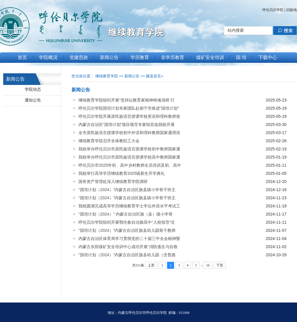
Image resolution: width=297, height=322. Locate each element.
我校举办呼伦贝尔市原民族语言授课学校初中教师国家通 (129, 149)
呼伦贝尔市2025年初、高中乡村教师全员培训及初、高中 (129, 165)
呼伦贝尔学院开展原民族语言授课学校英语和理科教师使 (129, 116)
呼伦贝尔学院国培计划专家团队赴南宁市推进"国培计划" (128, 108)
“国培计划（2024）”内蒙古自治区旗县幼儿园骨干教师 (127, 230)
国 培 (241, 57)
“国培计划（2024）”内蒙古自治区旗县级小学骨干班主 (127, 189)
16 (208, 265)
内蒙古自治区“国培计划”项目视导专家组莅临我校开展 (126, 124)
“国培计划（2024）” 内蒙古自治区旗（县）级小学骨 (125, 214)
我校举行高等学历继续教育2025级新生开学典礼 (121, 173)
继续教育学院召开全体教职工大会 (108, 140)
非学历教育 (172, 57)
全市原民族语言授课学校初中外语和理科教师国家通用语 (129, 132)
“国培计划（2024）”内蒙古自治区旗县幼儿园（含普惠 (127, 254)
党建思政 (78, 57)
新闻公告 (109, 57)
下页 (219, 265)
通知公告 (33, 100)
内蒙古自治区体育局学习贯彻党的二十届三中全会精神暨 (129, 238)
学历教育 (139, 57)
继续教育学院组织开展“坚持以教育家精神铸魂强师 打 (126, 100)
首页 (22, 57)
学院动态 (33, 89)
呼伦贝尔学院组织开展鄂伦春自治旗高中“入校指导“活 (126, 222)
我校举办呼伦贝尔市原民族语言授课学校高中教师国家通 (129, 157)
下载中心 (267, 57)
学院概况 (48, 57)
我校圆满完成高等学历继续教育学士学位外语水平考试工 (129, 206)
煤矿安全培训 (210, 57)
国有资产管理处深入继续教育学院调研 (113, 181)
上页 (151, 265)
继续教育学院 (106, 76)
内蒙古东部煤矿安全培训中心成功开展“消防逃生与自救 (128, 246)
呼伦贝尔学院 (272, 10)
